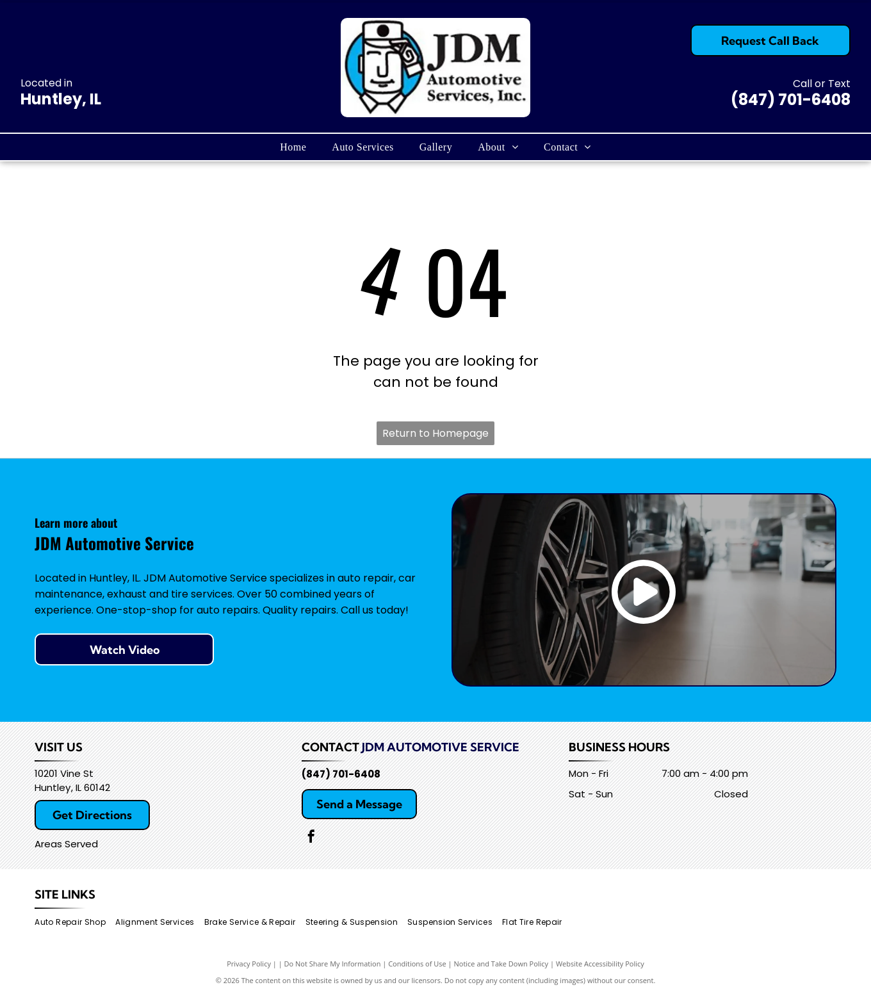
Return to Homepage (435, 433)
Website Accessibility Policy (600, 963)
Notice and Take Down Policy (501, 963)
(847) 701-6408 (791, 99)
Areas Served (66, 844)
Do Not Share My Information (332, 963)
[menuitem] (293, 147)
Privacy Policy (249, 963)
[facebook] (311, 838)
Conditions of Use (417, 963)
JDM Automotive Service (440, 747)
